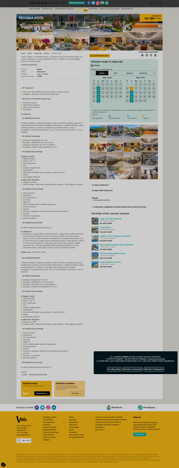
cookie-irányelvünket (156, 359)
